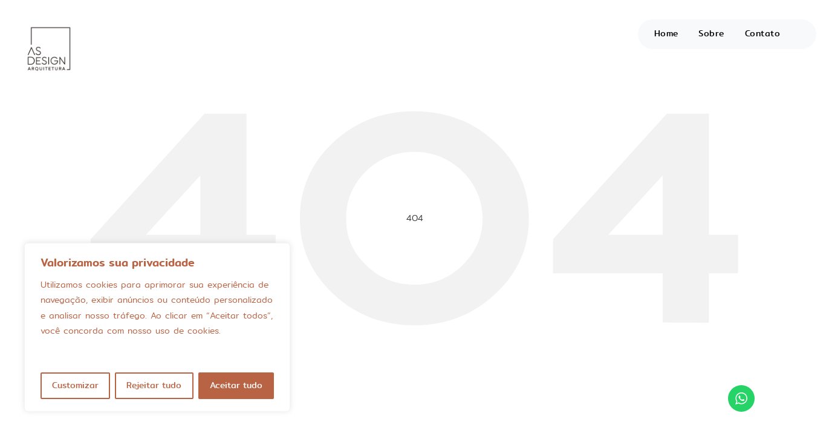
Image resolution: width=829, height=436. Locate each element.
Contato (763, 33)
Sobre (711, 33)
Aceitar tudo (236, 385)
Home (666, 33)
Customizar (75, 385)
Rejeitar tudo (153, 385)
